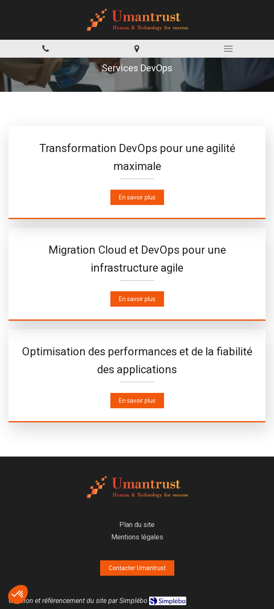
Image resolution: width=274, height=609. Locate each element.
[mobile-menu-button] (228, 48)
